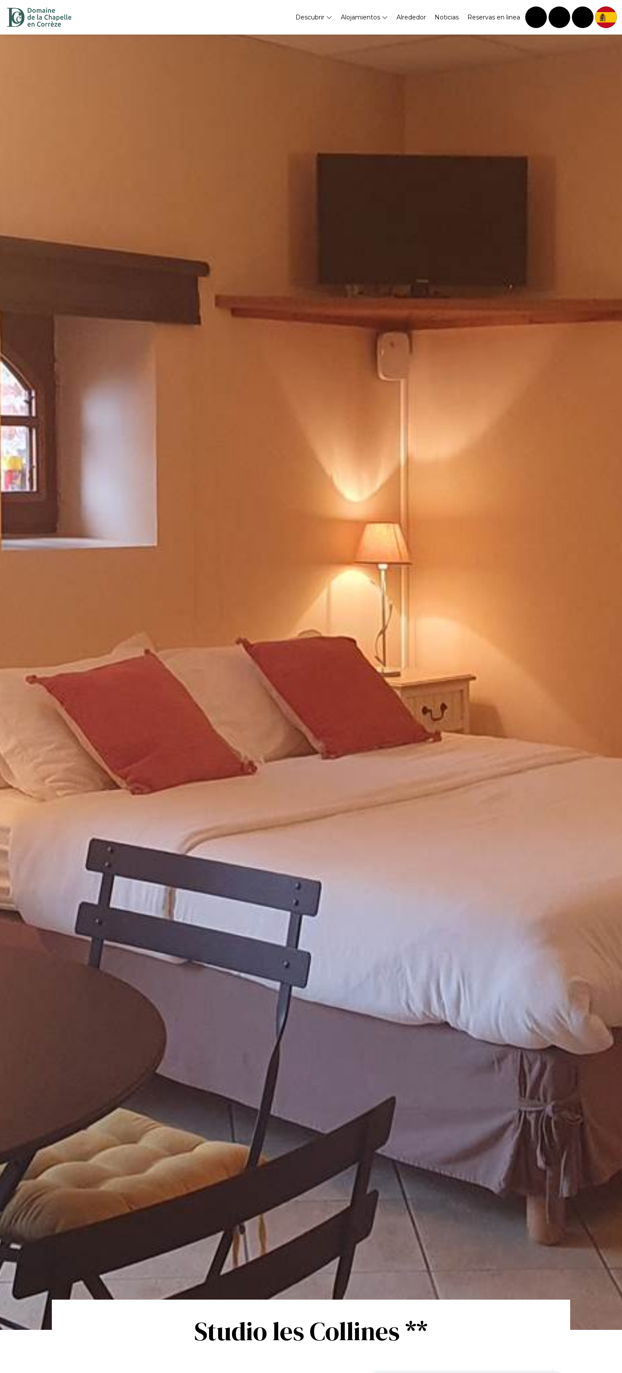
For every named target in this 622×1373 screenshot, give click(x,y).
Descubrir (313, 17)
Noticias (447, 17)
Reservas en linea (493, 17)
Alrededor (411, 17)
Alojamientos (364, 17)
